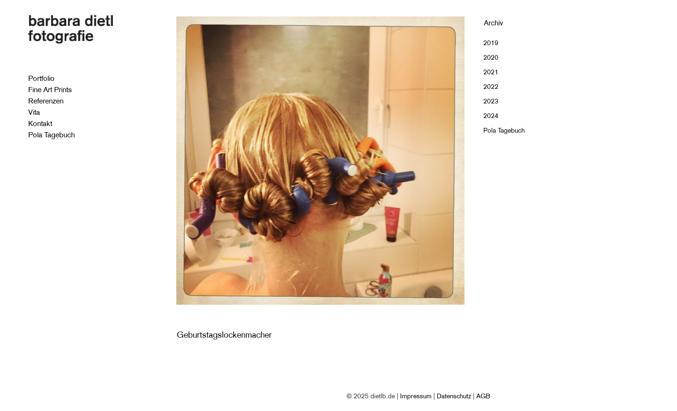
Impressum (416, 396)
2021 (490, 72)
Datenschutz (454, 396)
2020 (490, 57)
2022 (490, 86)
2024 (490, 115)
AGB (483, 396)
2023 (490, 101)
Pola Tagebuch (504, 130)
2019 (490, 43)
